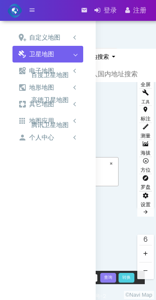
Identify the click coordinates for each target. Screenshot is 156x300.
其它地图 (36, 104)
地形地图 (36, 88)
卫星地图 (36, 54)
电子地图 (36, 71)
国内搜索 (98, 56)
